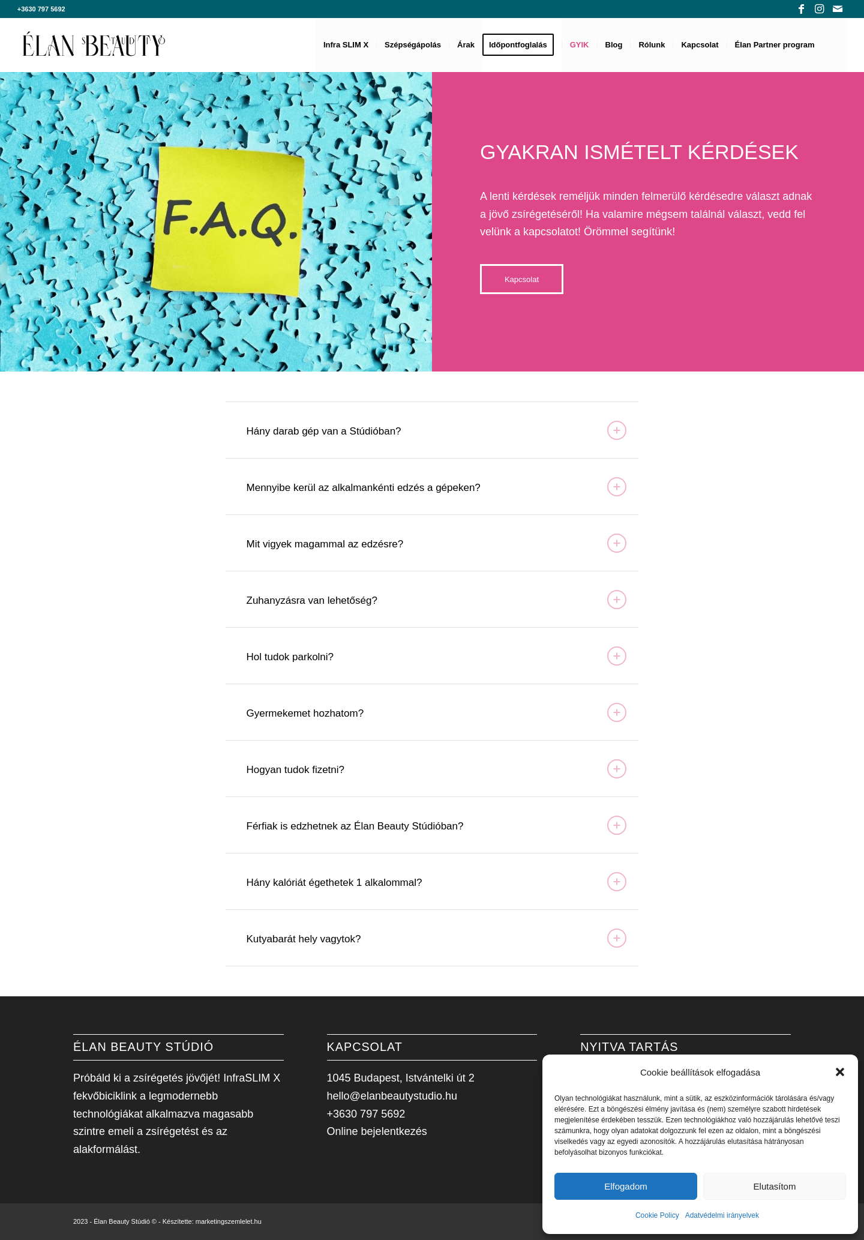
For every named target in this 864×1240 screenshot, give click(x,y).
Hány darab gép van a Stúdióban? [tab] (437, 430)
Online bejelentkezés (377, 1131)
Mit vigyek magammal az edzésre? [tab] (437, 543)
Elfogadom (625, 1186)
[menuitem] (346, 45)
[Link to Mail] (838, 9)
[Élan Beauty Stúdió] (94, 45)
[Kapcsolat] (521, 279)
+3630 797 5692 (41, 9)
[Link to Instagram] (819, 9)
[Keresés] (835, 45)
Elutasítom (775, 1186)
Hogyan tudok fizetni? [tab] (437, 768)
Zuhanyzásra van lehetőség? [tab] (437, 599)
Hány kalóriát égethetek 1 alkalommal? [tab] (437, 881)
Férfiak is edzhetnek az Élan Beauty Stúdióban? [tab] (437, 825)
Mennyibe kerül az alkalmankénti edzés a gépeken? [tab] (437, 486)
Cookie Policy (657, 1215)
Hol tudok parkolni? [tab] (437, 656)
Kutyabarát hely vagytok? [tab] (437, 938)
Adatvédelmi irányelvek (722, 1215)
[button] (840, 1072)
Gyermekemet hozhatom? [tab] (437, 712)
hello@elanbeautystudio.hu (392, 1096)
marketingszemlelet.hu (229, 1221)
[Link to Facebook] (801, 9)
